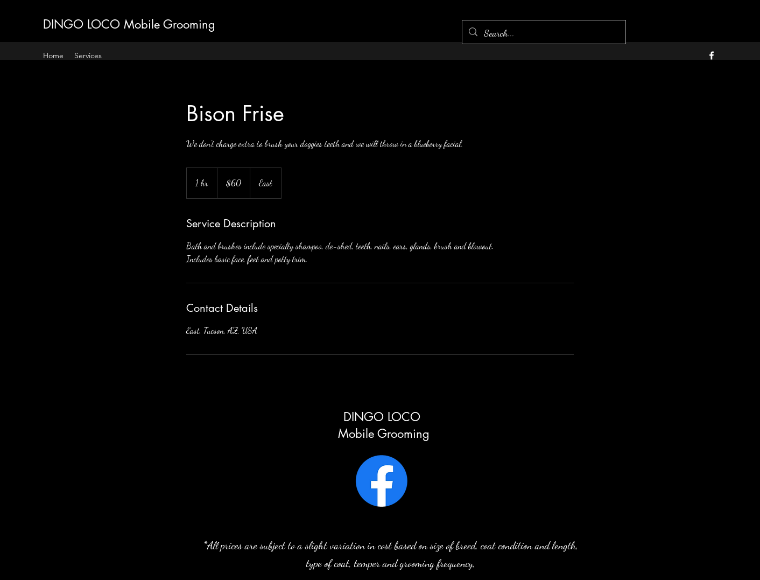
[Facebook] (381, 480)
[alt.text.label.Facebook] (711, 55)
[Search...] (543, 33)
